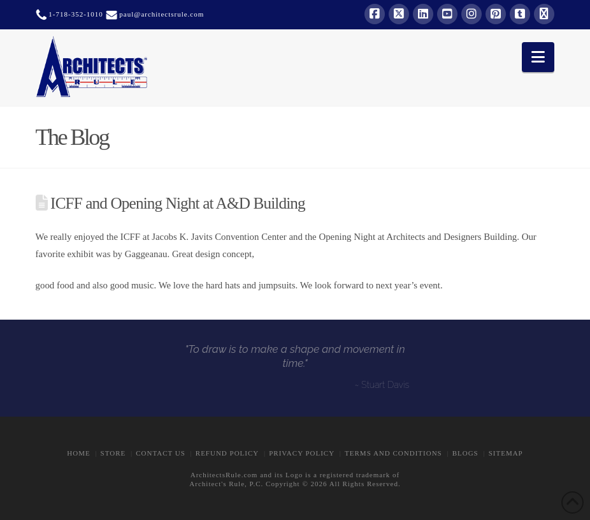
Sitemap (506, 453)
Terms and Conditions (393, 453)
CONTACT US (160, 453)
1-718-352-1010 (75, 14)
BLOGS (465, 453)
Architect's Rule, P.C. (226, 483)
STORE (113, 453)
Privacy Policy (302, 453)
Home (78, 453)
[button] (538, 57)
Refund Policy (227, 453)
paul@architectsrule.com (161, 14)
